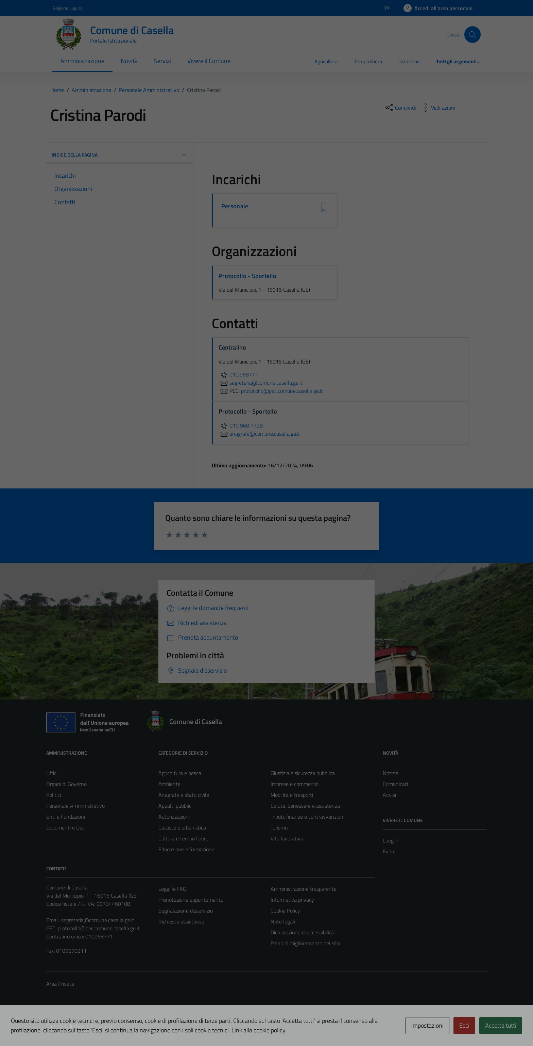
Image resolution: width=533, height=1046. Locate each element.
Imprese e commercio (295, 784)
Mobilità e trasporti (292, 795)
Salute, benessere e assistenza (305, 806)
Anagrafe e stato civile (183, 795)
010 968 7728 (241, 425)
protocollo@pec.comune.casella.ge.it (99, 928)
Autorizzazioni (174, 816)
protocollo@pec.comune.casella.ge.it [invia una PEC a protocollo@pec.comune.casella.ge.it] (282, 391)
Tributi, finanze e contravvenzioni (307, 816)
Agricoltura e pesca (179, 773)
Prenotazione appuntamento (190, 900)
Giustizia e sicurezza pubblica (303, 773)
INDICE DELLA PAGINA (120, 155)
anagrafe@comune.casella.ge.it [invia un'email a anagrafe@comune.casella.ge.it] (259, 434)
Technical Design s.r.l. (92, 1026)
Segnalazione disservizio (185, 910)
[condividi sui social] (400, 107)
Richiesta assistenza (181, 921)
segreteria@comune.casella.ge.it (97, 920)
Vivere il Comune (208, 60)
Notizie (390, 773)
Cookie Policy (285, 910)
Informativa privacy (292, 900)
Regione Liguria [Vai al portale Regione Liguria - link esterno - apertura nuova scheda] (67, 8)
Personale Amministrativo (75, 806)
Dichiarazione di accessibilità (302, 932)
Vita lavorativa (287, 838)
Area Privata (60, 984)
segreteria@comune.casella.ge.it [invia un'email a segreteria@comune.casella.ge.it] (261, 383)
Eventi (390, 851)
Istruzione (409, 61)
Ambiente (169, 784)
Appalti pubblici (175, 806)
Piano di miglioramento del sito (305, 943)
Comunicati (395, 784)
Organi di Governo (66, 784)
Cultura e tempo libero (183, 838)
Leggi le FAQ (172, 889)
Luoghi (390, 840)
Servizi (162, 60)
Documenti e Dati (65, 827)
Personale (234, 206)
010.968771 (238, 374)
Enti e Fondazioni (65, 816)
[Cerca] (472, 34)
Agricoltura (326, 61)
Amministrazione (82, 60)
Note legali (283, 921)
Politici (53, 795)
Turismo (279, 827)
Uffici (51, 773)
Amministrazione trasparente (304, 889)
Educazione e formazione (186, 849)
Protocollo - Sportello (247, 275)
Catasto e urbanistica (182, 827)
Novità (129, 60)
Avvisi (389, 795)
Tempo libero (368, 61)
